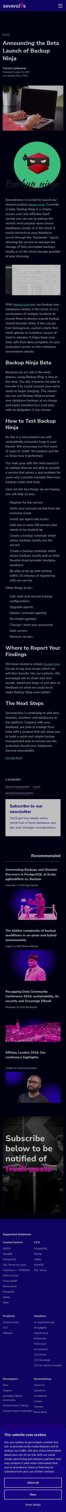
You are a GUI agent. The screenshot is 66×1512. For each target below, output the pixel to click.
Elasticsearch (10, 1286)
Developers (10, 1379)
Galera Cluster (10, 1275)
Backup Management (17, 787)
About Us (39, 1385)
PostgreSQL (9, 1259)
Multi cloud (40, 1343)
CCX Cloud (40, 1354)
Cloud (36, 787)
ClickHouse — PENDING (16, 1270)
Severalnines (42, 1379)
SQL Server (40, 1270)
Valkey (6, 1297)
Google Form (51, 664)
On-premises (41, 1349)
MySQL (7, 1248)
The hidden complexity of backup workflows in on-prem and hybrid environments (30, 935)
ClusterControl (12, 1242)
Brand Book (40, 1412)
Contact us (40, 1390)
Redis (6, 1302)
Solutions (40, 1316)
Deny (33, 1494)
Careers (38, 1401)
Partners (38, 1406)
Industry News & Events (19, 793)
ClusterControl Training (15, 1405)
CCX (37, 1242)
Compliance (40, 1396)
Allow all (33, 1482)
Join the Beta (13, 758)
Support (7, 1390)
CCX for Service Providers (48, 1365)
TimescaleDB (10, 1281)
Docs (5, 1385)
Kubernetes (40, 1338)
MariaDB (7, 1254)
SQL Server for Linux (14, 1264)
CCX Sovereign (42, 1360)
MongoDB (8, 1291)
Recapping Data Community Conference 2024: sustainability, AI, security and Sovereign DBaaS (32, 996)
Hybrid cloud (41, 1333)
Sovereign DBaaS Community (12, 1398)
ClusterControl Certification (18, 1411)
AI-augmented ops (44, 1322)
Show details (33, 1504)
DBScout (7, 1333)
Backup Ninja (37, 205)
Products (9, 1316)
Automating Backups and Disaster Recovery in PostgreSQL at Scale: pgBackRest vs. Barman (31, 874)
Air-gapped (40, 1327)
